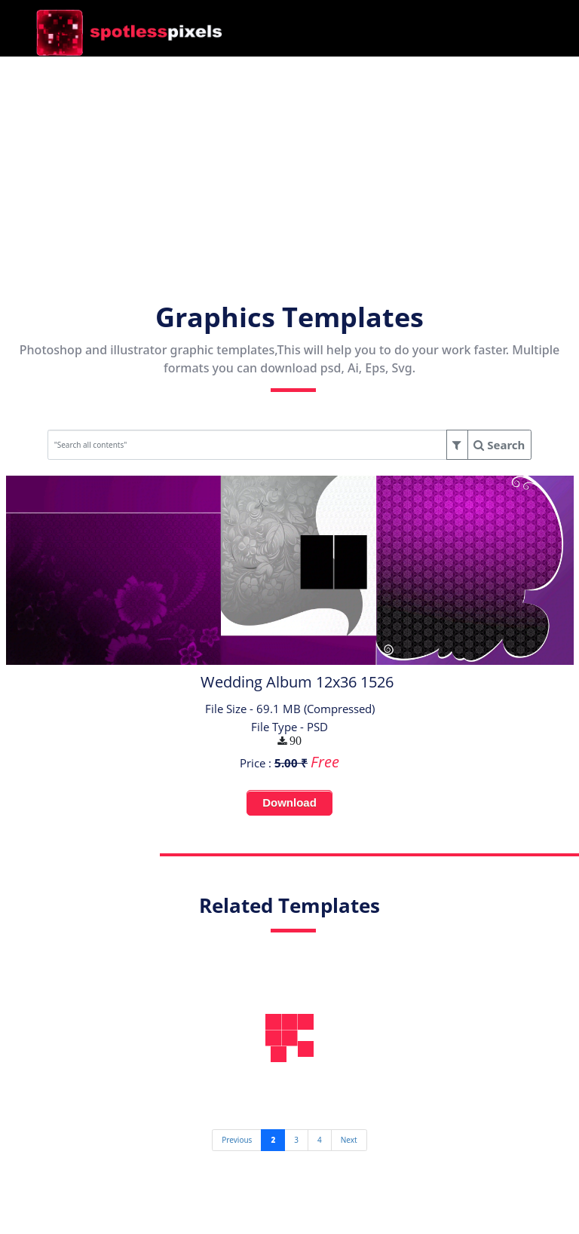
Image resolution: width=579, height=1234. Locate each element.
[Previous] (237, 1139)
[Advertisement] (289, 162)
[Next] (349, 1139)
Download (289, 802)
